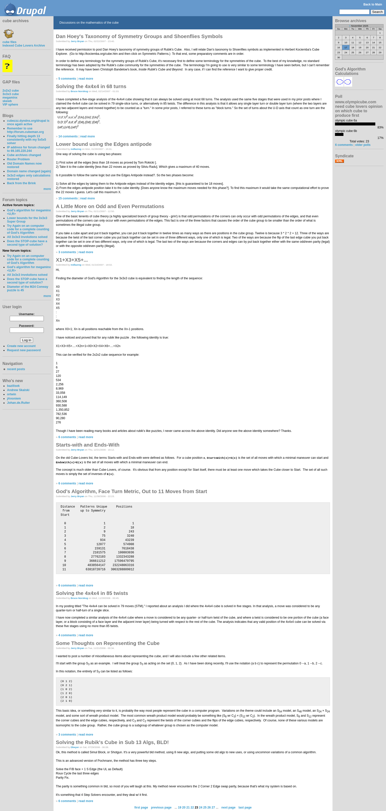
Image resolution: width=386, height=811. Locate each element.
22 (192, 807)
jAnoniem (14, 398)
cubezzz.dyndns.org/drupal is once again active (28, 122)
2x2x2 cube (10, 90)
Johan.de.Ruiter (18, 403)
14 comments (68, 136)
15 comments (68, 198)
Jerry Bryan (77, 41)
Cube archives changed (24, 155)
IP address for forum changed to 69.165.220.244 (28, 149)
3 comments (67, 252)
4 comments (67, 635)
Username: (27, 314)
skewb (7, 101)
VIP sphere (10, 104)
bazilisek (13, 386)
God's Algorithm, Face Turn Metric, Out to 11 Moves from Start (131, 490)
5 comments (67, 78)
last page (245, 807)
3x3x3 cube (10, 94)
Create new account (21, 346)
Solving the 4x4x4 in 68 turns (91, 86)
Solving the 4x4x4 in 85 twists (92, 592)
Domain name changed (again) (29, 171)
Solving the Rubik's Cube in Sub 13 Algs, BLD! (112, 742)
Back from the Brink (21, 183)
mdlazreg (76, 149)
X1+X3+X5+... (72, 260)
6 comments (67, 437)
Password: (26, 326)
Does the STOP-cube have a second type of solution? (27, 242)
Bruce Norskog (79, 91)
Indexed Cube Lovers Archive (23, 45)
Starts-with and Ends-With (88, 445)
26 (209, 807)
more (47, 189)
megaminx (9, 97)
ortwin (11, 394)
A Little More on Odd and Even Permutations (110, 206)
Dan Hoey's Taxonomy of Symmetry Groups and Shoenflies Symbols (139, 36)
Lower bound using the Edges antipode (104, 144)
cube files (9, 40)
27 (213, 807)
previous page (161, 807)
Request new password (24, 350)
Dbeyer (75, 746)
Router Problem (18, 159)
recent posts (16, 369)
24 (201, 807)
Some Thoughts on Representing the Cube (108, 642)
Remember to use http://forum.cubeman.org (25, 130)
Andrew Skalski (18, 390)
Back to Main (372, 4)
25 (205, 807)
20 (184, 807)
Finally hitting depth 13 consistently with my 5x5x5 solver (26, 139)
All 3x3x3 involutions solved (27, 237)
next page (228, 807)
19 (179, 807)
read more (86, 78)
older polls (362, 145)
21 (188, 807)
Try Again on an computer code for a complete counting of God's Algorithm (28, 229)
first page (141, 807)
